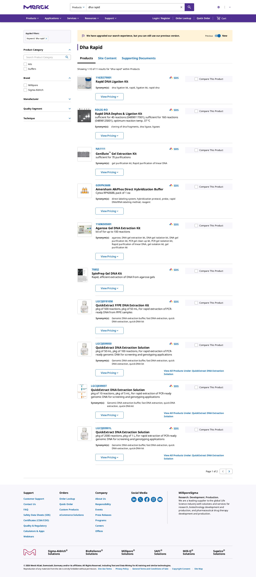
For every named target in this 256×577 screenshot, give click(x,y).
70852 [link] (95, 269)
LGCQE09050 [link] (103, 343)
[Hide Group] (69, 50)
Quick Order (203, 18)
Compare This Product (208, 79)
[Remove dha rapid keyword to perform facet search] (46, 38)
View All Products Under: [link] (194, 372)
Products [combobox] (77, 7)
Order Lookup (183, 18)
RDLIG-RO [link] (101, 109)
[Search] (189, 7)
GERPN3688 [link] (103, 185)
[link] (112, 81)
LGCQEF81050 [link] (104, 301)
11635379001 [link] (104, 77)
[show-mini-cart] (224, 18)
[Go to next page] (229, 471)
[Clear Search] (182, 7)
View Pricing (109, 96)
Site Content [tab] (107, 58)
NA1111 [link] (100, 148)
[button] (161, 18)
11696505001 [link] (104, 224)
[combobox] (132, 7)
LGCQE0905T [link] (99, 386)
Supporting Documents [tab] (139, 58)
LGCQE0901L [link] (103, 428)
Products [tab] (86, 58)
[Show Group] (69, 99)
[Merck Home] (36, 7)
